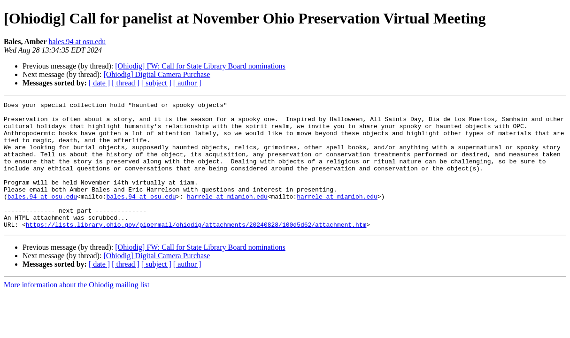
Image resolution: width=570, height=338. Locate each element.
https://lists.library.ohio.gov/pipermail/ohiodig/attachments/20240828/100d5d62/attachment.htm (196, 250)
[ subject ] (156, 83)
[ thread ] (125, 83)
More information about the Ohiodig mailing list (76, 310)
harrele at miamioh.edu (227, 216)
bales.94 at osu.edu (77, 42)
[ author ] (187, 83)
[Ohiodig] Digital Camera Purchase (156, 74)
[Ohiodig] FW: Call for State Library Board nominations (200, 66)
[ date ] (99, 83)
